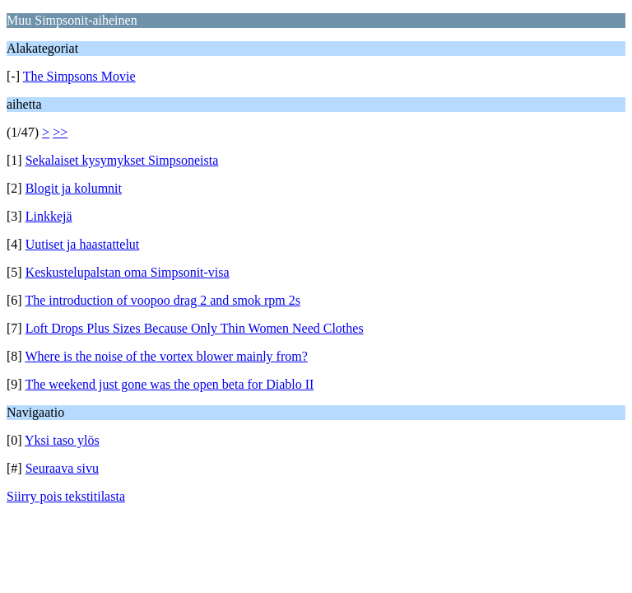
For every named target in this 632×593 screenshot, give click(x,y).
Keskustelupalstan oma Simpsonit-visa (128, 272)
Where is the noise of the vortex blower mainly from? (166, 356)
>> (60, 132)
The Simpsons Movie (79, 76)
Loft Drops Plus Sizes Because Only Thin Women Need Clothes (195, 328)
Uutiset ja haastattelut (83, 244)
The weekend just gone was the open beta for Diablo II (169, 384)
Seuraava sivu (62, 468)
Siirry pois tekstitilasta (66, 496)
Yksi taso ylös (62, 440)
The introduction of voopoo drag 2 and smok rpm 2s (162, 300)
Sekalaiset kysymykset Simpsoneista (122, 160)
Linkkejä (49, 216)
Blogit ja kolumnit (74, 188)
